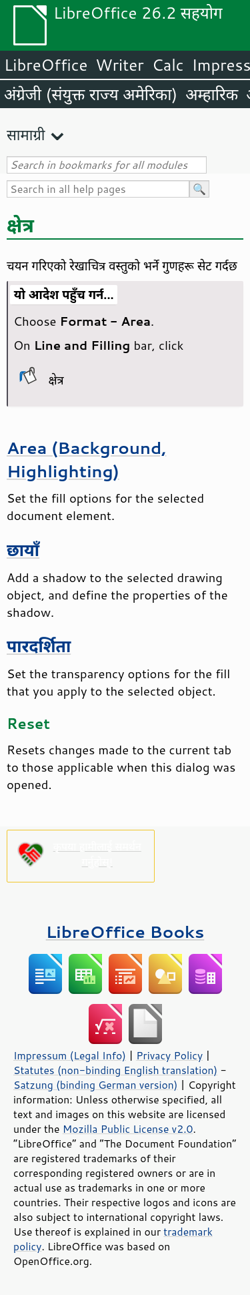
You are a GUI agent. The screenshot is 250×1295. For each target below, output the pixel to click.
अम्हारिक (211, 94)
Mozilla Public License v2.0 (128, 1128)
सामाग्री (26, 134)
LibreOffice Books (125, 931)
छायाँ (23, 549)
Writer (119, 64)
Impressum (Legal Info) (69, 1055)
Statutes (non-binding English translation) (115, 1070)
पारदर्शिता (39, 646)
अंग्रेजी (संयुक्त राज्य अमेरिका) (90, 94)
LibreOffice (45, 64)
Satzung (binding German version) (95, 1084)
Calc (168, 64)
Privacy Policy (169, 1055)
